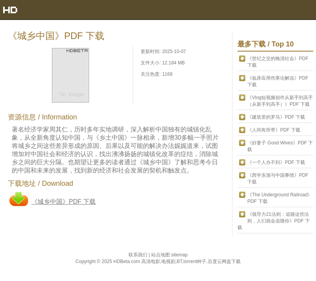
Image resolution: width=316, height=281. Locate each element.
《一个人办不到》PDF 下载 (276, 162)
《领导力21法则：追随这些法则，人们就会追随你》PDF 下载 (273, 221)
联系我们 (138, 255)
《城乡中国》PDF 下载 (63, 201)
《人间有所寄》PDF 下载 (273, 130)
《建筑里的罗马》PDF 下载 (276, 117)
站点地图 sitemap (169, 255)
